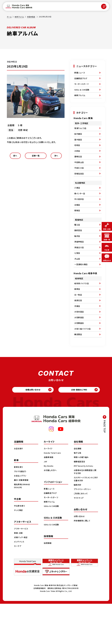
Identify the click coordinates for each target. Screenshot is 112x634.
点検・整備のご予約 (81, 419)
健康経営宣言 (80, 491)
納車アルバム (20, 16)
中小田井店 (79, 211)
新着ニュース (80, 73)
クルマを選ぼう (20, 501)
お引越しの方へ (51, 500)
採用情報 (48, 573)
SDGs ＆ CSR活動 (52, 536)
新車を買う (19, 497)
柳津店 (77, 311)
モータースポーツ (82, 85)
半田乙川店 (79, 177)
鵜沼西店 (78, 362)
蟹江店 (77, 239)
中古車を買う (20, 536)
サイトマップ (79, 528)
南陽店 (77, 224)
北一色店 (78, 317)
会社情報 (78, 478)
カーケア (18, 576)
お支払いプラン (20, 505)
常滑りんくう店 (80, 132)
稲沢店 (77, 252)
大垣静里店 (79, 349)
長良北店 (78, 323)
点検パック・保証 (21, 567)
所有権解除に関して (82, 550)
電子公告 (78, 483)
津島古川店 (79, 265)
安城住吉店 (79, 183)
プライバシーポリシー (83, 519)
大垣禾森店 (79, 336)
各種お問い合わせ (30, 419)
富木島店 (78, 145)
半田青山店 (79, 171)
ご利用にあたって (81, 523)
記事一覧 (35, 156)
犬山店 (77, 278)
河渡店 (77, 330)
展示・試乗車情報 (21, 510)
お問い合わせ (80, 546)
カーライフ (48, 478)
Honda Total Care (53, 483)
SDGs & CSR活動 (82, 92)
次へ (56, 156)
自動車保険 (49, 487)
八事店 (77, 198)
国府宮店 (78, 246)
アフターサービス (21, 558)
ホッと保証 (19, 540)
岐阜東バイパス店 (82, 304)
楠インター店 (80, 205)
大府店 (77, 158)
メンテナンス (19, 571)
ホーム (9, 16)
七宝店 (77, 271)
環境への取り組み (82, 487)
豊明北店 (78, 164)
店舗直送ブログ (81, 79)
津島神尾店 (32, 16)
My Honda (49, 496)
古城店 (77, 218)
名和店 (77, 151)
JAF (46, 491)
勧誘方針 (78, 515)
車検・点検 (18, 563)
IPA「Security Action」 (84, 496)
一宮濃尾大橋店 (81, 284)
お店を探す (19, 478)
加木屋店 (78, 138)
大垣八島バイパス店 (83, 356)
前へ (15, 156)
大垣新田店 (79, 343)
